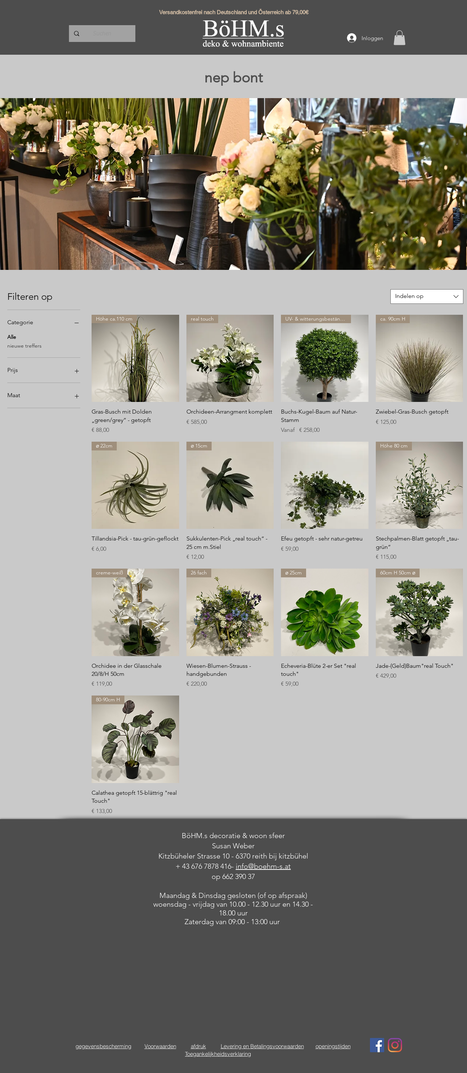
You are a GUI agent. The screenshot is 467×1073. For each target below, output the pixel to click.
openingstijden (333, 1046)
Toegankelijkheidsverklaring (218, 1053)
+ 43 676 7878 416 (203, 866)
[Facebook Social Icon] (377, 1045)
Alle (11, 336)
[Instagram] (395, 1045)
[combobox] (426, 296)
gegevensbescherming (103, 1046)
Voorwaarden (160, 1046)
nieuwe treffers (24, 345)
